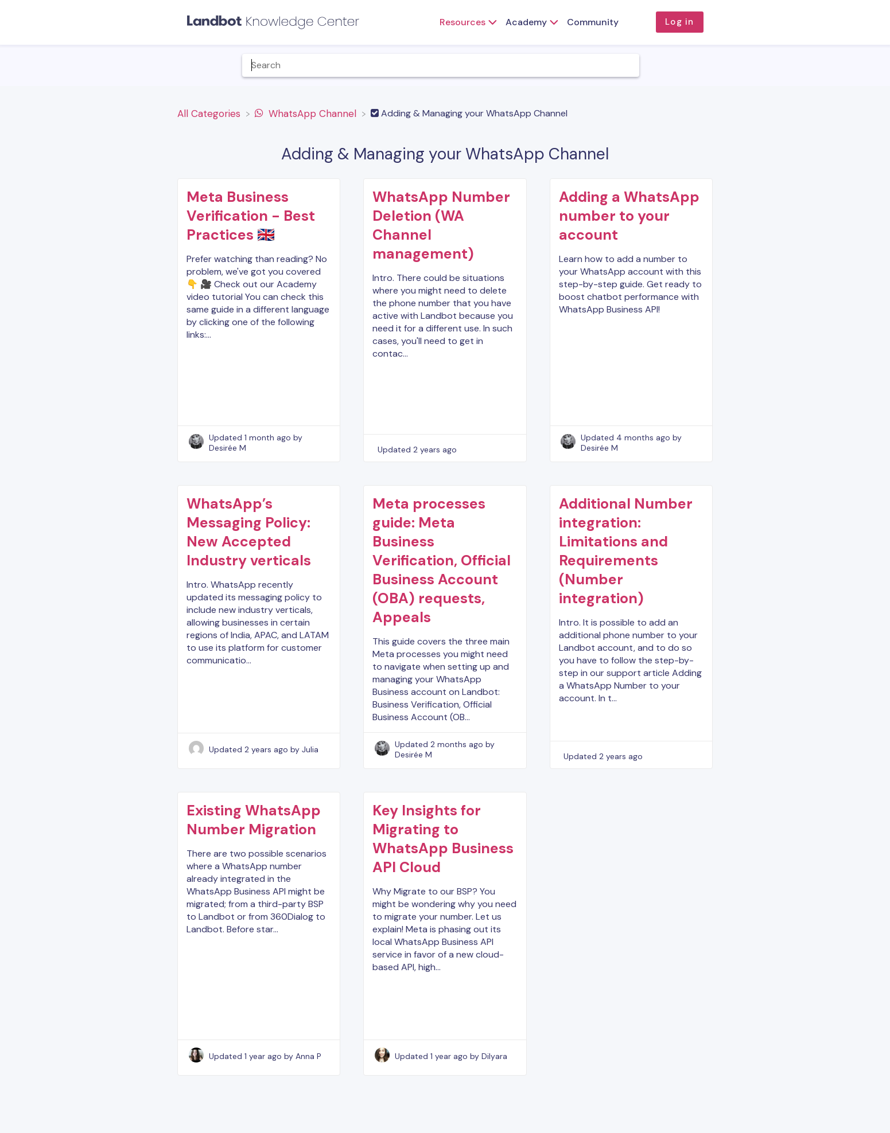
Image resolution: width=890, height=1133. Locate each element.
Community (593, 22)
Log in (679, 22)
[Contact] (844, 65)
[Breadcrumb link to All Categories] (210, 113)
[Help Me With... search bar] (441, 65)
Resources (462, 22)
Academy (526, 22)
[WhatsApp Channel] (307, 113)
